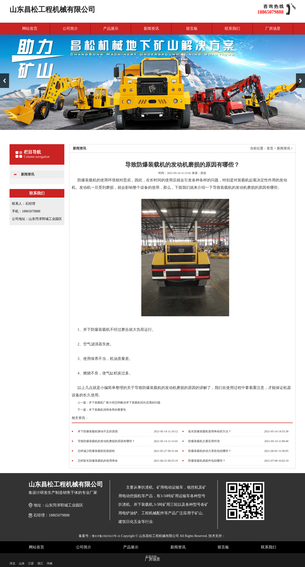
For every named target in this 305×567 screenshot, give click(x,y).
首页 (270, 148)
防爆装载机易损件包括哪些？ (206, 460)
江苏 (31, 563)
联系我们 (232, 28)
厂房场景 (272, 28)
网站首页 (29, 28)
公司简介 (70, 28)
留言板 (192, 28)
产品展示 (110, 28)
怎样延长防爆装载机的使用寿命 (98, 460)
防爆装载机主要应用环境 (204, 441)
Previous (4, 80)
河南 (49, 563)
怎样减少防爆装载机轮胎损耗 (96, 451)
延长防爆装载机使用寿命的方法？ (209, 431)
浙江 (40, 563)
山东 (22, 563)
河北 (12, 563)
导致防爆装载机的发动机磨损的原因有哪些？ (106, 441)
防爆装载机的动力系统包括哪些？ (209, 451)
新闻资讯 (151, 28)
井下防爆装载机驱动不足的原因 (98, 431)
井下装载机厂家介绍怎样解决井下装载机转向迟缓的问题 (124, 402)
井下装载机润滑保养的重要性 (107, 409)
